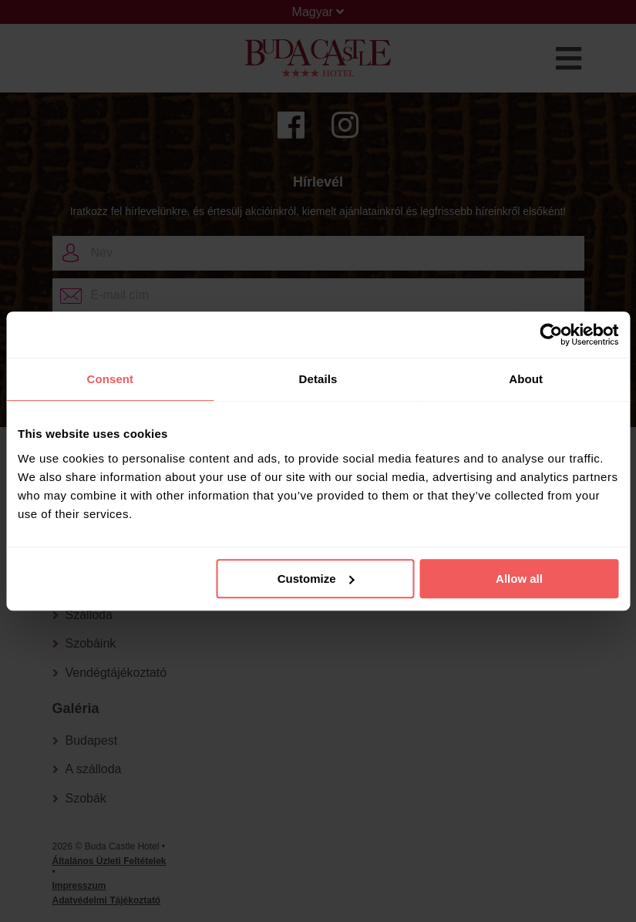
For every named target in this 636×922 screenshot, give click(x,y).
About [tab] (526, 378)
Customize (316, 578)
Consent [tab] (109, 378)
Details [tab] (318, 378)
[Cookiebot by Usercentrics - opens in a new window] (550, 334)
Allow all (519, 578)
